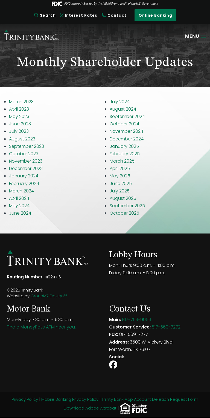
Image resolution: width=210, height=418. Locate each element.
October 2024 (124, 124)
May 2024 (19, 206)
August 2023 (22, 139)
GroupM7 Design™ (49, 296)
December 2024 (127, 139)
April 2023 (19, 109)
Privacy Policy (25, 399)
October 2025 (124, 213)
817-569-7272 (166, 327)
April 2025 (120, 168)
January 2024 (23, 176)
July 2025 (120, 191)
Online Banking (155, 15)
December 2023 (26, 168)
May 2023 (19, 116)
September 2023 (26, 146)
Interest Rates (78, 15)
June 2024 (20, 213)
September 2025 (127, 206)
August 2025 (123, 198)
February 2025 (125, 154)
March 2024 (21, 191)
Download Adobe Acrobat (90, 408)
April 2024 (19, 198)
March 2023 (21, 102)
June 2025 (121, 183)
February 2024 (24, 183)
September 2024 (127, 116)
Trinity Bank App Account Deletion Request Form (150, 399)
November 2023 (25, 161)
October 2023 (23, 154)
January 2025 (124, 146)
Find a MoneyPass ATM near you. (41, 327)
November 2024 (126, 131)
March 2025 (122, 161)
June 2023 (20, 124)
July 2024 (120, 102)
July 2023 (19, 131)
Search (45, 15)
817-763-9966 (136, 319)
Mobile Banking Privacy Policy (69, 399)
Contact (114, 15)
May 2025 (120, 176)
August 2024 (123, 109)
